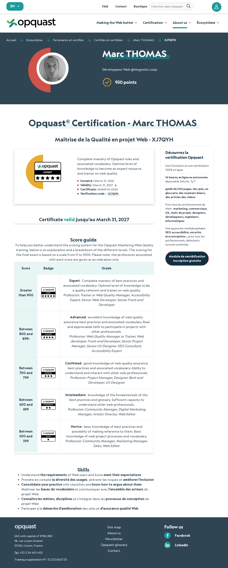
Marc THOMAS (143, 40)
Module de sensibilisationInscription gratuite (187, 258)
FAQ (105, 6)
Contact (121, 6)
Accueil (11, 40)
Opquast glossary (114, 544)
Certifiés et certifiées (108, 40)
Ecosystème (34, 40)
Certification (153, 22)
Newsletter (114, 538)
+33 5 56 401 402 (31, 552)
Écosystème (206, 22)
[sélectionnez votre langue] (15, 6)
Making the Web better (115, 22)
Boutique (140, 6)
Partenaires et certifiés (68, 40)
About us (180, 22)
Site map (114, 527)
